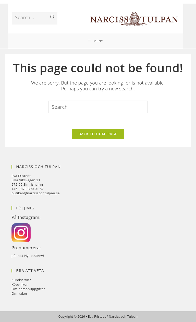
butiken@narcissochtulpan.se (35, 193)
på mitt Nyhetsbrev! (27, 255)
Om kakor (19, 293)
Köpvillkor (19, 284)
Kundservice (21, 280)
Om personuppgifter (28, 289)
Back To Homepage (98, 134)
